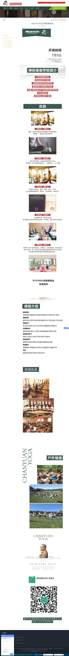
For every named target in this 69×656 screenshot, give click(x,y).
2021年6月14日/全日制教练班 (8, 25)
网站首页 (5, 8)
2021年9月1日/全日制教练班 (7, 32)
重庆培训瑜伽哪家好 (44, 649)
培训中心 (21, 8)
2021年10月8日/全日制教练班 (8, 34)
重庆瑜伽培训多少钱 (30, 649)
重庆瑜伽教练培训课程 (20, 648)
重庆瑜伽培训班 (61, 648)
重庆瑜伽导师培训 (32, 648)
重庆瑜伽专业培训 (39, 648)
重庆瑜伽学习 (51, 648)
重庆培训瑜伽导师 (45, 648)
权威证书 (32, 8)
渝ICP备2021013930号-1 (64, 654)
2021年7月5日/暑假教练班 (7, 27)
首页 (58, 19)
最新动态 (16, 8)
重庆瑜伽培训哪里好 (37, 649)
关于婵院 (10, 8)
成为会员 (27, 8)
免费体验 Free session (59, 8)
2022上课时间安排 (6, 23)
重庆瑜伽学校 (26, 648)
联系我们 (37, 8)
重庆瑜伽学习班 (23, 649)
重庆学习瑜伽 (56, 648)
